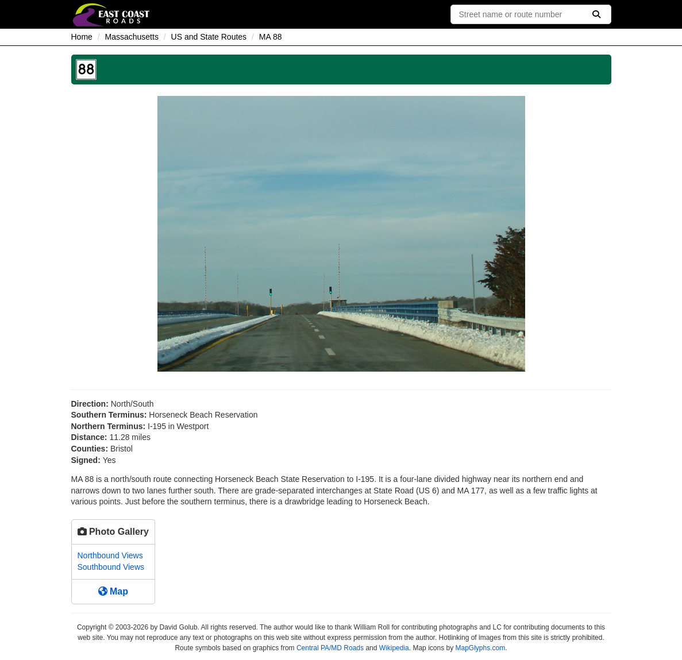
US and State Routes (209, 36)
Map (113, 591)
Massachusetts (132, 36)
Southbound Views (111, 567)
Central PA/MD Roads (330, 648)
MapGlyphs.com (480, 648)
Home (82, 36)
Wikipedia (394, 648)
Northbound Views (110, 555)
